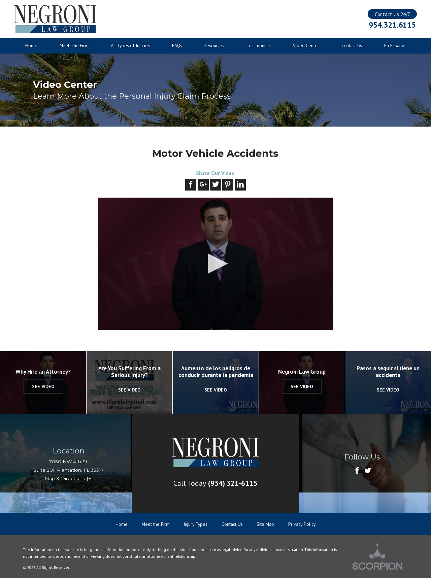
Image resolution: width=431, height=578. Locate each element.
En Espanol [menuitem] (395, 45)
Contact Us (232, 524)
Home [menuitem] (31, 45)
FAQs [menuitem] (177, 45)
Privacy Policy (302, 524)
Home (121, 524)
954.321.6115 (392, 25)
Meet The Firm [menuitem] (74, 45)
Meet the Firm (156, 524)
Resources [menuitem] (214, 45)
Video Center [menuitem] (306, 45)
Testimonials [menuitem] (258, 45)
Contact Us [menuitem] (351, 45)
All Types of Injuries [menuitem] (130, 45)
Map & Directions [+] (68, 478)
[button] (215, 263)
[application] (215, 264)
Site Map (265, 524)
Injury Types (195, 524)
